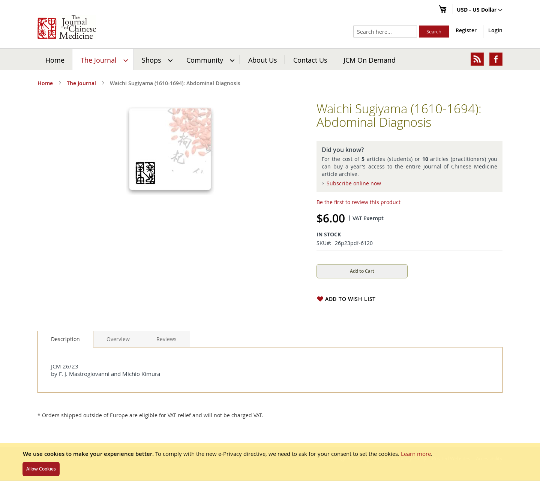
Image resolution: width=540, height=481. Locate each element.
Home (54, 60)
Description (65, 339)
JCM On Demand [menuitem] (370, 60)
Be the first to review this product (358, 202)
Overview (118, 339)
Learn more (416, 453)
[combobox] (385, 32)
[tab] (65, 339)
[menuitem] (103, 59)
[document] (270, 462)
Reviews (166, 339)
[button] (479, 10)
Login (495, 30)
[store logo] (67, 27)
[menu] (270, 59)
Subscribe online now (354, 183)
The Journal (81, 83)
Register (466, 30)
